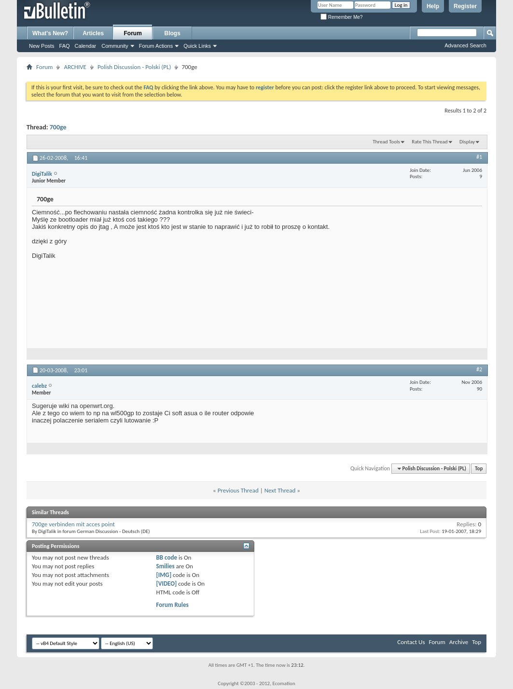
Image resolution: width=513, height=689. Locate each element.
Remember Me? (341, 17)
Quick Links (197, 46)
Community (114, 46)
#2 (479, 369)
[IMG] (164, 574)
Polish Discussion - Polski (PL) (134, 66)
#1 (479, 157)
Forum (133, 33)
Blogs (172, 33)
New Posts (42, 46)
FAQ (64, 46)
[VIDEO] (166, 583)
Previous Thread (238, 490)
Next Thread (280, 490)
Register (465, 6)
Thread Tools (386, 142)
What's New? (50, 33)
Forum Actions (156, 46)
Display (467, 142)
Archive (458, 642)
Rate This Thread (429, 142)
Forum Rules (172, 604)
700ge (58, 127)
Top (479, 468)
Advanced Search (465, 45)
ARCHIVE (75, 66)
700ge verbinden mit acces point (73, 524)
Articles (93, 33)
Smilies (165, 566)
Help (433, 6)
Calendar (86, 46)
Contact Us (411, 642)
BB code (166, 557)
